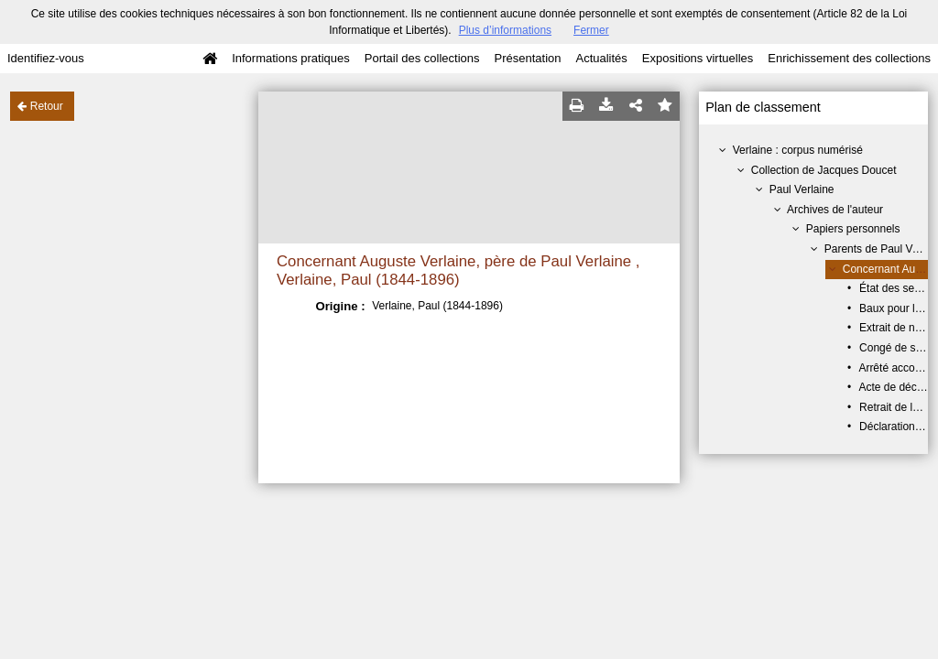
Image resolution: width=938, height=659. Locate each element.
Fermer (591, 30)
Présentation (527, 58)
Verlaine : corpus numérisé (798, 150)
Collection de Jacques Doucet (824, 170)
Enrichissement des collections (849, 58)
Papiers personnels (853, 228)
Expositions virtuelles (697, 58)
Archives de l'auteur (835, 209)
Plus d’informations (505, 30)
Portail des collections (422, 58)
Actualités (601, 58)
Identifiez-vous (45, 58)
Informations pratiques (291, 58)
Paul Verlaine (801, 189)
